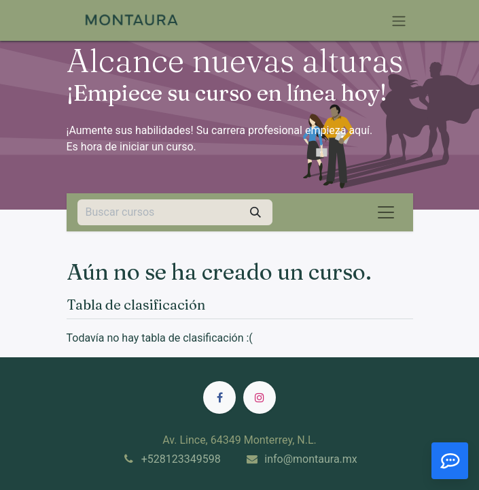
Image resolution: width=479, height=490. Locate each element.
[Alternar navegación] (399, 20)
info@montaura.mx (310, 459)
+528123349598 (181, 459)
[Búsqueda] (255, 212)
